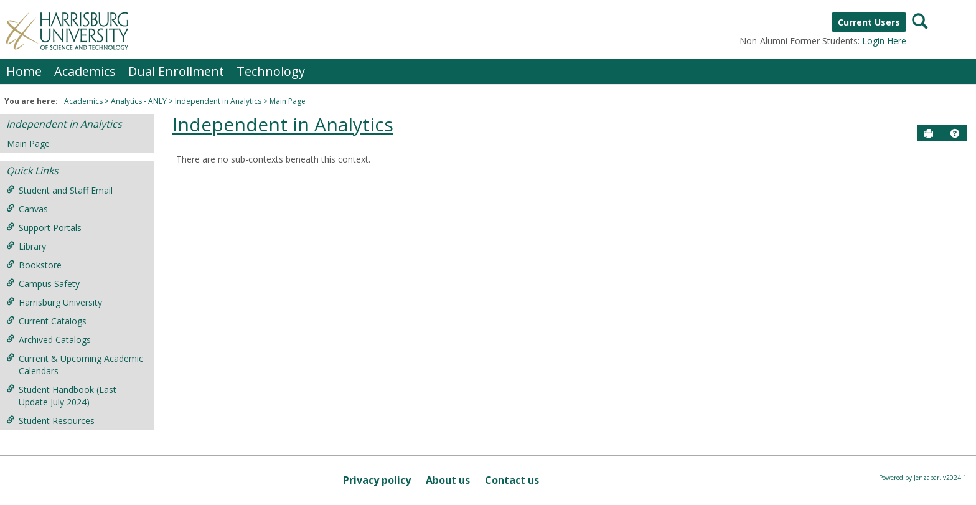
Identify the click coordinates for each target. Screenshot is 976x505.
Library (26, 246)
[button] (955, 133)
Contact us (512, 480)
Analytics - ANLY (139, 101)
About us (448, 480)
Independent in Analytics (218, 101)
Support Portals (44, 228)
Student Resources (50, 421)
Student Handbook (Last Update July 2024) (61, 396)
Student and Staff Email (59, 190)
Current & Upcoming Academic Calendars (74, 364)
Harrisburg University (54, 302)
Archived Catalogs (48, 340)
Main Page (288, 101)
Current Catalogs (46, 321)
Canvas (27, 209)
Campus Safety (43, 284)
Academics (85, 71)
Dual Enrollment (176, 71)
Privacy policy (377, 480)
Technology (271, 71)
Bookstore (34, 265)
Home (24, 71)
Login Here (884, 41)
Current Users (869, 22)
